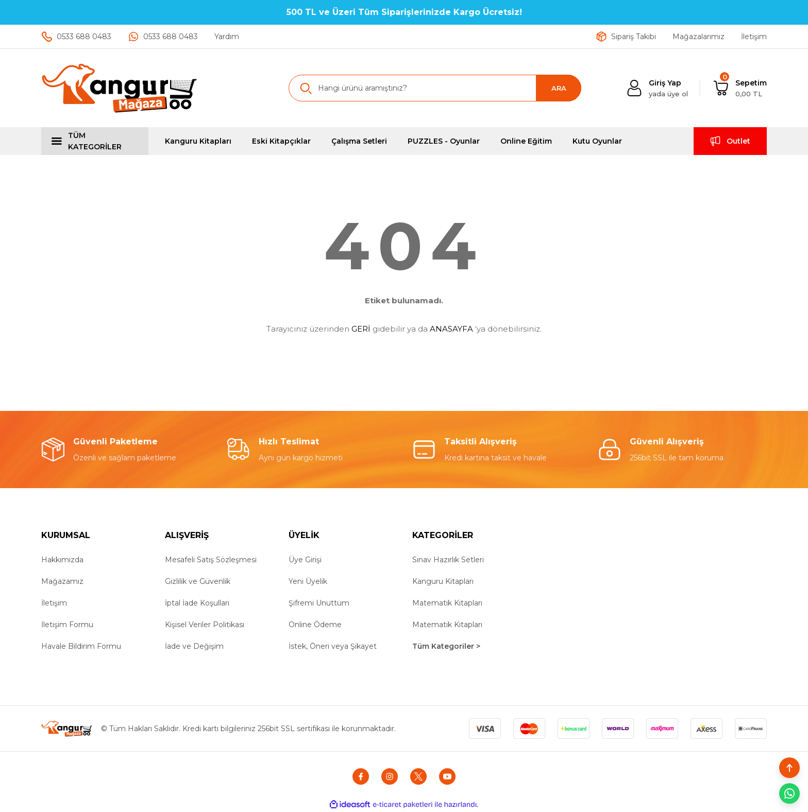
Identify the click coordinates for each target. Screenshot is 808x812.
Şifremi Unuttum (319, 603)
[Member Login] (657, 88)
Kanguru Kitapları (443, 581)
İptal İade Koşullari (197, 603)
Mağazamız (62, 581)
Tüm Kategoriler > (446, 646)
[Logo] (120, 88)
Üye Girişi (305, 559)
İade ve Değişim (194, 646)
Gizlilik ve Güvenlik (197, 581)
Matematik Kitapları (447, 603)
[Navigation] (94, 141)
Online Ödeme (315, 624)
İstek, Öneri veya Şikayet (333, 646)
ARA (558, 88)
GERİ (361, 329)
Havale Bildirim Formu (81, 646)
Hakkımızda (62, 559)
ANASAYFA (451, 329)
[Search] (435, 88)
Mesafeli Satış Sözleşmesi (211, 559)
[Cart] (740, 88)
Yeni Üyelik (308, 581)
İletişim (54, 603)
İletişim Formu (67, 624)
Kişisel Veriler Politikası (204, 624)
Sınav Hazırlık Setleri (448, 559)
